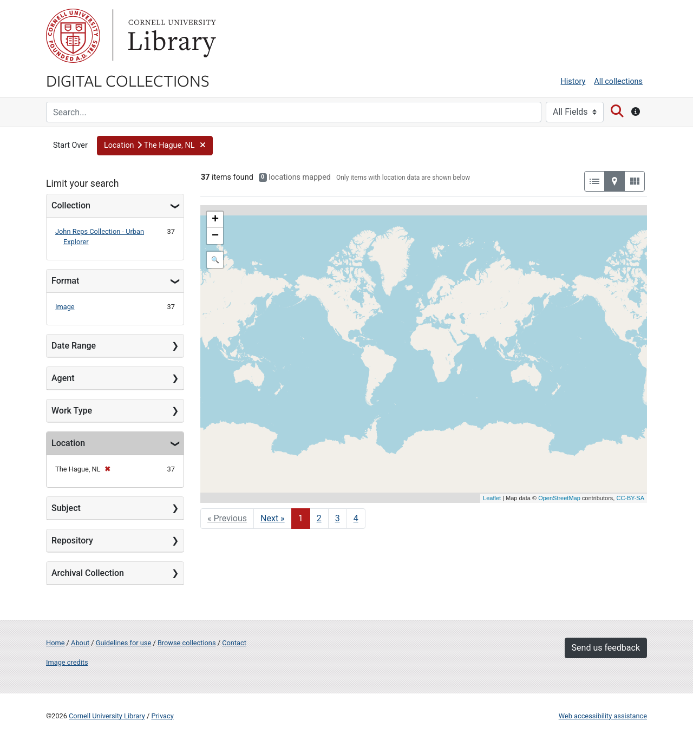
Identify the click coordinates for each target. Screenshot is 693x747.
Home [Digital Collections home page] (55, 643)
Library (170, 36)
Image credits (67, 662)
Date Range (73, 345)
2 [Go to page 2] (319, 518)
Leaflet (492, 498)
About (80, 643)
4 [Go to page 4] (356, 518)
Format (65, 281)
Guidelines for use (123, 643)
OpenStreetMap (559, 498)
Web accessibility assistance (603, 716)
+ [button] (215, 220)
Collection (70, 205)
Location (68, 443)
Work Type (71, 410)
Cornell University (73, 36)
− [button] (215, 236)
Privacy (162, 716)
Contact (234, 643)
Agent (62, 378)
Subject (66, 508)
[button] (155, 145)
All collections (618, 81)
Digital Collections (128, 80)
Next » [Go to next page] (272, 518)
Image (65, 307)
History (573, 81)
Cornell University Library (107, 716)
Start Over (70, 145)
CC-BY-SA (630, 498)
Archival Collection (87, 573)
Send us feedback (606, 648)
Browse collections (187, 643)
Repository (72, 540)
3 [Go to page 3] (337, 518)
